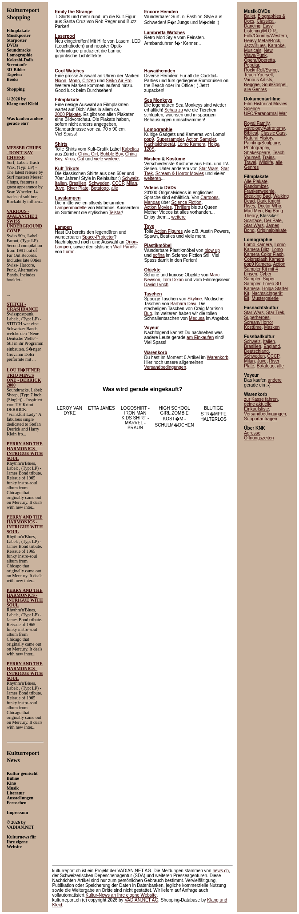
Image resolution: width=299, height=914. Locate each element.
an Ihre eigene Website (121, 895)
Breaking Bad (257, 196)
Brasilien (77, 183)
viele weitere (106, 158)
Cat (80, 158)
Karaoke (276, 45)
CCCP (118, 183)
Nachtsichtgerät (159, 144)
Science (252, 108)
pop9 (149, 139)
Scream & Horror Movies (179, 173)
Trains (269, 157)
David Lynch (156, 284)
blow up (211, 250)
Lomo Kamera (191, 144)
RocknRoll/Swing (261, 70)
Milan (132, 183)
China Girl (88, 154)
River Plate (77, 188)
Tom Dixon (173, 279)
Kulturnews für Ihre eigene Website (21, 841)
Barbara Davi (183, 303)
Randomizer (255, 186)
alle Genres (255, 89)
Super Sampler (259, 281)
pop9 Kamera (257, 264)
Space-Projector (98, 237)
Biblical (251, 133)
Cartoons (209, 197)
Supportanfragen (260, 418)
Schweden (99, 183)
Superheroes (256, 317)
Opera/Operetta (259, 60)
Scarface (252, 220)
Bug (148, 313)
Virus (70, 158)
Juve (59, 188)
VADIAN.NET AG (141, 900)
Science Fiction (186, 202)
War (283, 113)
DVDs (170, 187)
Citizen (89, 80)
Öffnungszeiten (259, 437)
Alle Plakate (255, 181)
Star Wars (208, 168)
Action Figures (168, 231)
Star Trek (275, 312)
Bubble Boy (111, 154)
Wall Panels (124, 246)
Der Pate (272, 220)
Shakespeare (257, 152)
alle (114, 188)
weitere (178, 217)
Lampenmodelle (71, 207)
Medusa (197, 318)
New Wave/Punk (258, 53)
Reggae (251, 84)
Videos (151, 187)
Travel (250, 162)
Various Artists (258, 79)
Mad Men (253, 210)
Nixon (61, 80)
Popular (251, 65)
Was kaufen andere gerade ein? (25, 121)
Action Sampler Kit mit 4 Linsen (264, 269)
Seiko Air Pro (119, 80)
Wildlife (266, 162)
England (271, 346)
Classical (266, 21)
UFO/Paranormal (261, 113)
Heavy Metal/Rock (262, 40)
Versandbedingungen (165, 367)
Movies (280, 103)
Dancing (252, 26)
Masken (152, 158)
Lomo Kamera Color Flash (263, 252)
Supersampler (170, 139)
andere (275, 380)
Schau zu (173, 110)
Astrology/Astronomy (264, 128)
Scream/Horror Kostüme (258, 325)
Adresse (252, 433)
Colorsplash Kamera (264, 259)
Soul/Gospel (274, 84)
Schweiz (130, 178)
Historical (263, 103)
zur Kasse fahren (261, 399)
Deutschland (256, 351)
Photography (256, 147)
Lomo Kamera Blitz (264, 247)
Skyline (194, 298)
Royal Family (256, 123)
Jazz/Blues (254, 45)
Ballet (249, 16)
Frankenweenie (259, 191)
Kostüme (175, 158)
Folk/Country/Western (265, 35)
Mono (74, 80)
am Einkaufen (200, 337)
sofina (159, 255)
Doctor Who (269, 206)
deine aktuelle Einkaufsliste (257, 406)
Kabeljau (130, 149)
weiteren (152, 178)
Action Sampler (201, 139)
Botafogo (100, 188)
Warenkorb (218, 357)
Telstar (115, 212)
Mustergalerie (265, 298)
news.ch (220, 870)
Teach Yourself (258, 74)
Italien (61, 183)
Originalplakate (272, 230)
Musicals (252, 50)
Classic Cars (273, 133)
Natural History (258, 138)
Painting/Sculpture (262, 142)
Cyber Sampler (257, 276)
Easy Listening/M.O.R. (260, 28)
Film (248, 103)
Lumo (68, 251)
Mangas (152, 202)
